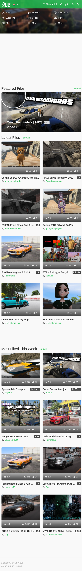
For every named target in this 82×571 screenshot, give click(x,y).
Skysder (8, 392)
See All (77, 88)
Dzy (47, 487)
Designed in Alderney (12, 562)
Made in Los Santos (11, 566)
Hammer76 (10, 275)
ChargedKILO (11, 440)
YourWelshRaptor (54, 534)
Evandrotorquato (53, 181)
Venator (49, 275)
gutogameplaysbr (13, 181)
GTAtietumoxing (12, 323)
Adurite (49, 392)
